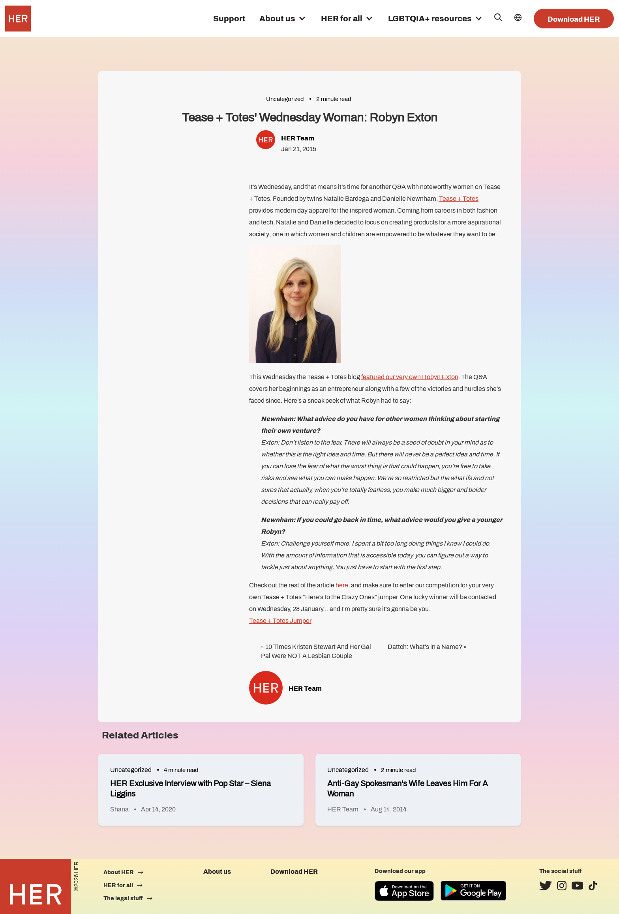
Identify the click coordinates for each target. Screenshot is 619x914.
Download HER (574, 19)
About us (277, 18)
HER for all (341, 18)
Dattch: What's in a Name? (425, 646)
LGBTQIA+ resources (430, 18)
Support (229, 18)
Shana (119, 809)
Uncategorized (285, 99)
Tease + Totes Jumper (280, 620)
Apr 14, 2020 (158, 809)
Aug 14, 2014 (389, 809)
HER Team (297, 138)
